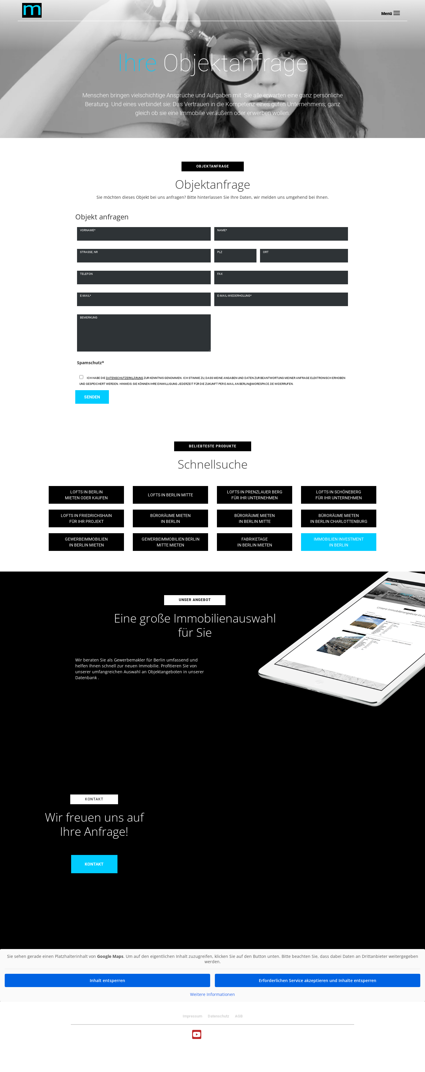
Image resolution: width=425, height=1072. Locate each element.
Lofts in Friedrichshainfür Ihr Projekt (86, 518)
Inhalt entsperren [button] (107, 980)
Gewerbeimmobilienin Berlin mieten (86, 542)
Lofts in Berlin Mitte (170, 495)
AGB (239, 1016)
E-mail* (85, 295)
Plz (219, 252)
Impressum (192, 1016)
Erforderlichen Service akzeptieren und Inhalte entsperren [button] (317, 980)
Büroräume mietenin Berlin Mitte (254, 518)
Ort (266, 252)
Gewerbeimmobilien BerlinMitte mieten (171, 542)
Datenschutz (218, 1016)
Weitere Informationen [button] (212, 994)
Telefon (86, 273)
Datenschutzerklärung (124, 378)
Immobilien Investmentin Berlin (339, 542)
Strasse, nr (89, 252)
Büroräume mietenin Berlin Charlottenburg (338, 518)
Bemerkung (88, 317)
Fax (220, 273)
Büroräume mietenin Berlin (170, 518)
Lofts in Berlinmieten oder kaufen (86, 495)
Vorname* (87, 230)
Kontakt (94, 864)
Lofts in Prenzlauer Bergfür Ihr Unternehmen (254, 495)
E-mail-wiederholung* (234, 295)
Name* (222, 230)
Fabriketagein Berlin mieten (254, 542)
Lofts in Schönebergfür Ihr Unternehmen (339, 495)
